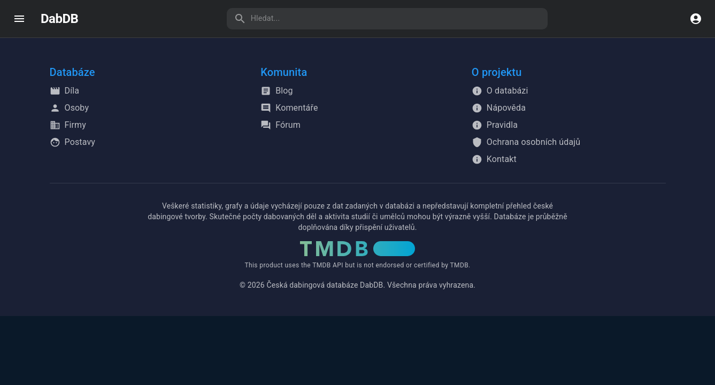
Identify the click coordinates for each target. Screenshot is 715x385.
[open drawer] (19, 19)
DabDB (59, 18)
